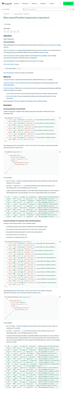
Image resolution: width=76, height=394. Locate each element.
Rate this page (7, 28)
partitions (25, 181)
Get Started (68, 3)
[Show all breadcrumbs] (12, 14)
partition (44, 55)
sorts (26, 185)
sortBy (23, 50)
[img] (5, 31)
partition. (6, 47)
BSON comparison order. (42, 52)
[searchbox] (45, 9)
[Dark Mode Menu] (73, 9)
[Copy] (60, 118)
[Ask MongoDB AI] (71, 9)
